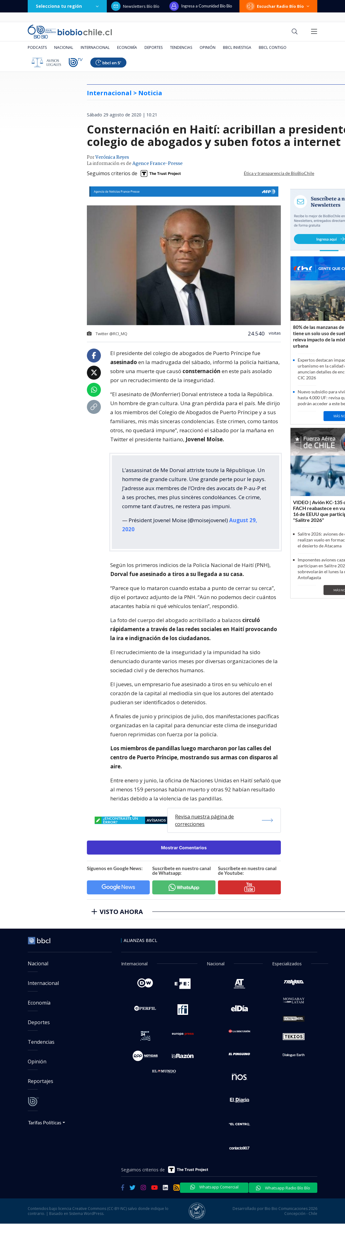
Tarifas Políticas (44, 1122)
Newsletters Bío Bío (135, 6)
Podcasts (37, 47)
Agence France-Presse (157, 163)
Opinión (207, 47)
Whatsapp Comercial (214, 1187)
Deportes (153, 47)
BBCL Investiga (237, 47)
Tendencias (181, 47)
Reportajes (40, 1081)
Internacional (95, 47)
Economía (127, 47)
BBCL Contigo (272, 47)
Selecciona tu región (67, 6)
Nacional (63, 47)
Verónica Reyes (112, 157)
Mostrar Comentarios (184, 847)
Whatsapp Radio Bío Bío (283, 1188)
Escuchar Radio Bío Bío (278, 6)
